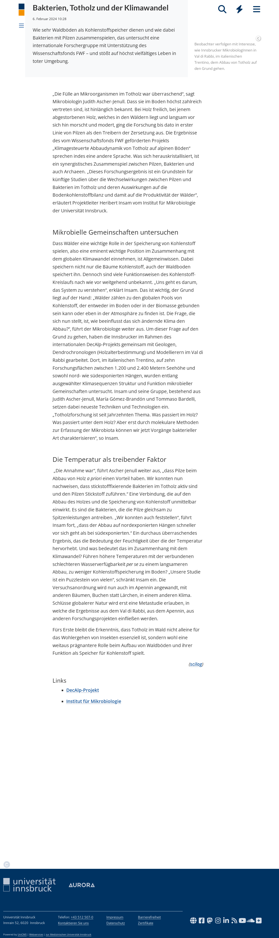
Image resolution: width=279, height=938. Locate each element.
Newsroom (38, 25)
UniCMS (22, 934)
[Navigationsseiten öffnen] (21, 25)
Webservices (36, 934)
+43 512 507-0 (82, 917)
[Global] (239, 10)
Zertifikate (145, 923)
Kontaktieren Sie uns (73, 923)
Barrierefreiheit (149, 917)
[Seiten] (256, 9)
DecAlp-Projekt (82, 833)
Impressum (114, 917)
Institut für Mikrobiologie (93, 844)
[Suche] (222, 9)
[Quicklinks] (239, 9)
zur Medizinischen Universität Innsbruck (68, 934)
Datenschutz (115, 923)
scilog (196, 807)
